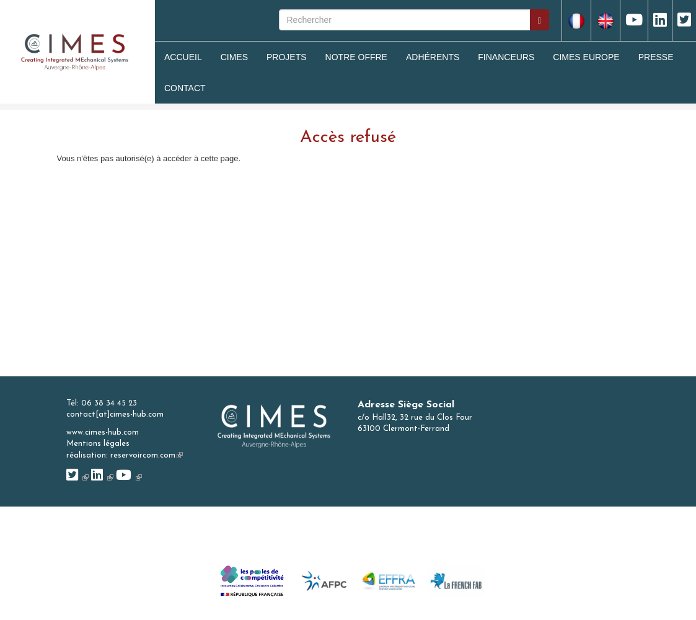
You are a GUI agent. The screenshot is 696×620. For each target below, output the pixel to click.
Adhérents (432, 57)
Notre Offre (356, 57)
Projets (287, 57)
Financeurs (506, 57)
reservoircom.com (146, 455)
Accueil (183, 57)
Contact (185, 88)
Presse (656, 57)
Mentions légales (98, 444)
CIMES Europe (586, 57)
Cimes (234, 57)
